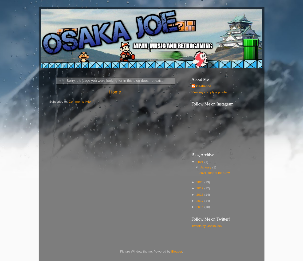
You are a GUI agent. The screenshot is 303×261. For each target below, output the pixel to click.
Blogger (176, 251)
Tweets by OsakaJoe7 (207, 226)
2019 (200, 188)
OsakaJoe (203, 86)
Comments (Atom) (81, 101)
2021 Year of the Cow (214, 173)
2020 (200, 182)
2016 (200, 207)
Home (115, 92)
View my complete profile (209, 92)
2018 (200, 194)
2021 (200, 162)
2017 (200, 201)
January (206, 167)
